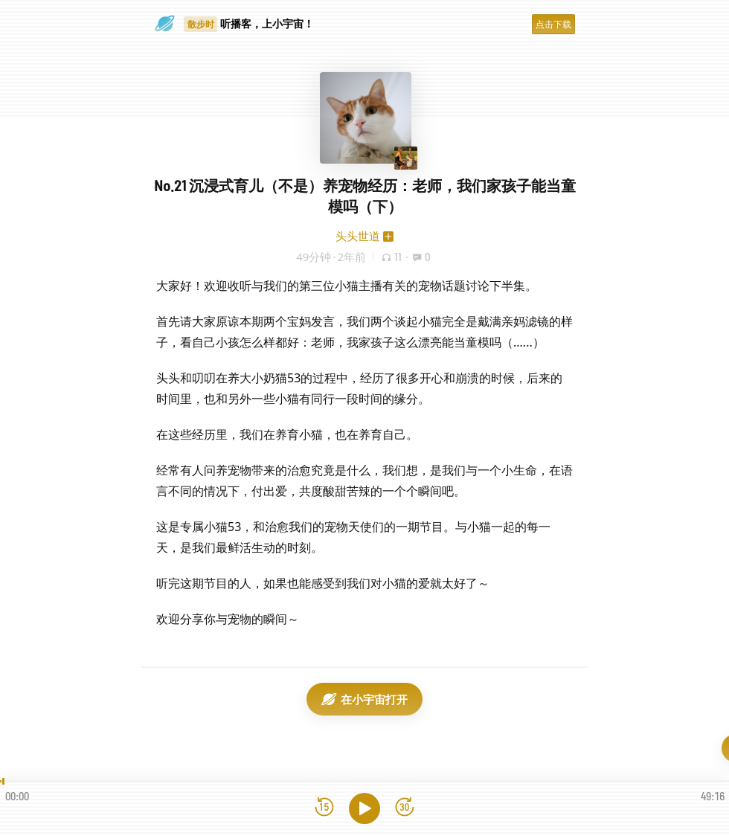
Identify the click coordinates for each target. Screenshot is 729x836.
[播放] (364, 808)
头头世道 (357, 235)
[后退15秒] (324, 808)
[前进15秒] (405, 808)
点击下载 (553, 24)
